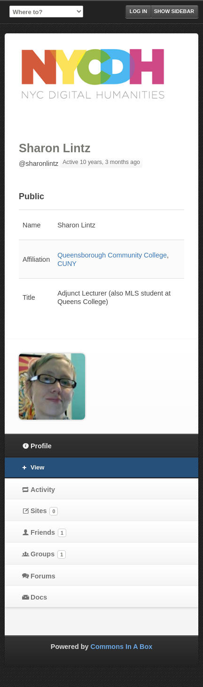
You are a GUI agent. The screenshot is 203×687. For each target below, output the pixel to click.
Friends (48, 533)
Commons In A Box (122, 646)
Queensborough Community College (112, 255)
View (37, 467)
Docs (39, 597)
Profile (41, 446)
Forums (43, 576)
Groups (48, 554)
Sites (44, 511)
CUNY (67, 263)
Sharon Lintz (55, 148)
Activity (43, 489)
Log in (138, 11)
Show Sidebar (174, 11)
